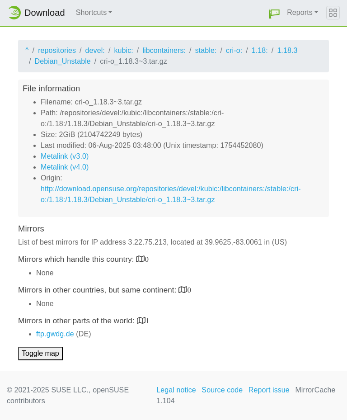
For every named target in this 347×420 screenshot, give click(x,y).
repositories (57, 50)
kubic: (123, 50)
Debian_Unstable (63, 61)
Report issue (269, 390)
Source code (222, 390)
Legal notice (176, 390)
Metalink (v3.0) (65, 156)
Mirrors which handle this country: (77, 259)
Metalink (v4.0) (65, 167)
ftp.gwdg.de (55, 334)
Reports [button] (300, 12)
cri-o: (234, 50)
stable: (206, 50)
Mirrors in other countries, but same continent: (98, 290)
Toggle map (40, 353)
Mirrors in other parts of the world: (77, 320)
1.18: (260, 50)
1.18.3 (287, 50)
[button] (274, 13)
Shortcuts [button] (91, 12)
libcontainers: (164, 50)
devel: (95, 50)
